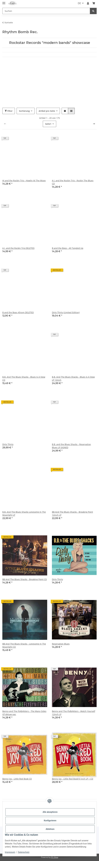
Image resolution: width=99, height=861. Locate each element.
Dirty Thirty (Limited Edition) (66, 312)
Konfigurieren (50, 820)
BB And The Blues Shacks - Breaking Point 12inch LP (72, 513)
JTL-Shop (54, 857)
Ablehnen (50, 829)
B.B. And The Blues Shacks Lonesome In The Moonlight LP (24, 513)
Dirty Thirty (7, 444)
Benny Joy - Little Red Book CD (17, 778)
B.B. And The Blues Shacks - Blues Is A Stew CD (23, 378)
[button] (88, 3)
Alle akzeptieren (50, 812)
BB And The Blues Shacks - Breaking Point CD (24, 579)
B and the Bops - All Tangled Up (67, 248)
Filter (9, 111)
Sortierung (24, 111)
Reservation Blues (61, 643)
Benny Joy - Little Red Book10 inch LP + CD (72, 778)
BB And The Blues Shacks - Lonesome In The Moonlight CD (24, 645)
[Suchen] (46, 11)
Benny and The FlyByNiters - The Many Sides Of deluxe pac (24, 713)
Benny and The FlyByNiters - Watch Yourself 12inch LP (73, 713)
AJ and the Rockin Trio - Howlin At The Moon (24, 180)
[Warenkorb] (94, 3)
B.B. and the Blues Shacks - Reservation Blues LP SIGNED (71, 446)
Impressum (10, 852)
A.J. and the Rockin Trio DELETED (18, 248)
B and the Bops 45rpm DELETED (18, 312)
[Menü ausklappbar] (3, 2)
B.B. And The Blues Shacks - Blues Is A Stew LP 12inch (73, 378)
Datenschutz (23, 852)
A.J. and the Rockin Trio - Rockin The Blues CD (72, 182)
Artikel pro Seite (47, 111)
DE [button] (79, 3)
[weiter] (94, 123)
